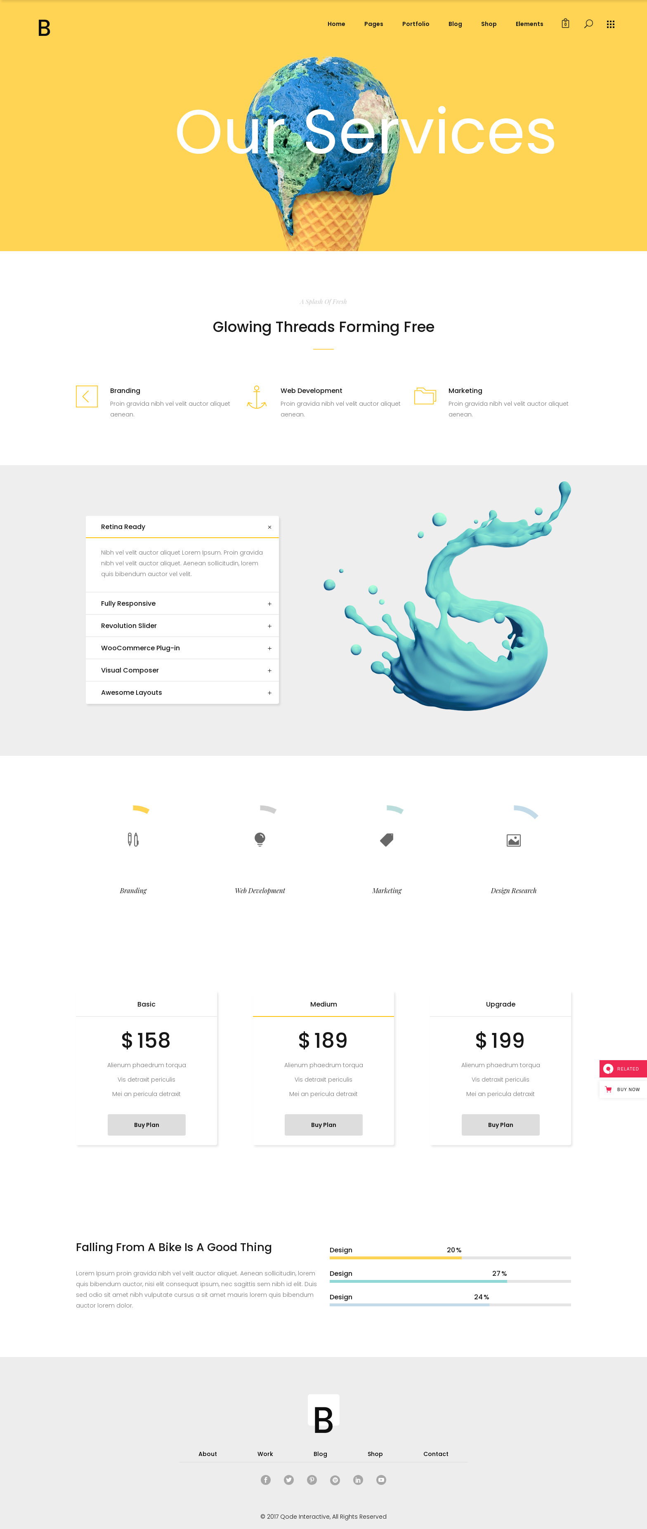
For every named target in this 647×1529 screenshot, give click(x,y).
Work (265, 1454)
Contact (436, 1454)
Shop (375, 1454)
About (207, 1454)
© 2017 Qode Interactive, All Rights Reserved (323, 1517)
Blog (320, 1454)
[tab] (182, 527)
